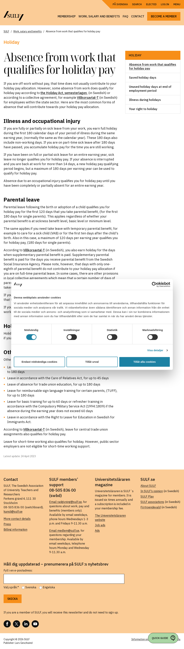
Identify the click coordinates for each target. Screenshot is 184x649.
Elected (151, 4)
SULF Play (147, 496)
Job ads (100, 525)
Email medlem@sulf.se (64, 530)
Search (137, 4)
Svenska (30, 587)
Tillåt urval (92, 361)
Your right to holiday (143, 109)
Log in (165, 4)
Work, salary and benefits (99, 16)
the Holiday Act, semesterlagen (63, 93)
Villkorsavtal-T (88, 97)
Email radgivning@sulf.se (65, 502)
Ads (97, 530)
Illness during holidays (145, 100)
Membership (67, 16)
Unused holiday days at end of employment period (150, 89)
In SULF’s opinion (152, 491)
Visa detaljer (155, 350)
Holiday (135, 55)
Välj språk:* (11, 587)
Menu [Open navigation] (176, 4)
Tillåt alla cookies (145, 361)
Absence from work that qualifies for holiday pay (152, 66)
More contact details (17, 518)
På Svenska (120, 4)
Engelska (49, 587)
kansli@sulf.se (13, 511)
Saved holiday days (142, 78)
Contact (137, 16)
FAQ (125, 16)
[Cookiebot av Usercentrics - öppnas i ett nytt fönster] (154, 284)
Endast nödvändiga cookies (39, 361)
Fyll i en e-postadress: (18, 570)
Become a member (164, 16)
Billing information (15, 529)
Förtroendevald (151, 507)
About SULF (148, 485)
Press (7, 524)
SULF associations (152, 502)
